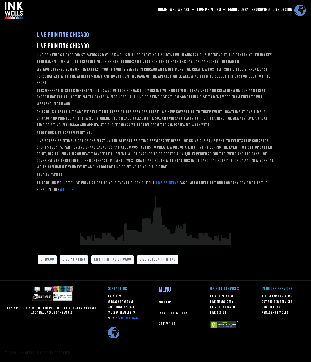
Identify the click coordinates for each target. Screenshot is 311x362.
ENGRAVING (261, 10)
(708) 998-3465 (128, 318)
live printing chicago (112, 259)
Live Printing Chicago (63, 35)
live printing (74, 259)
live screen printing (158, 259)
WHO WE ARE (182, 10)
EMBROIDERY (238, 10)
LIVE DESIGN (282, 10)
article (66, 189)
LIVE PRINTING (211, 10)
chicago (47, 259)
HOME (162, 10)
